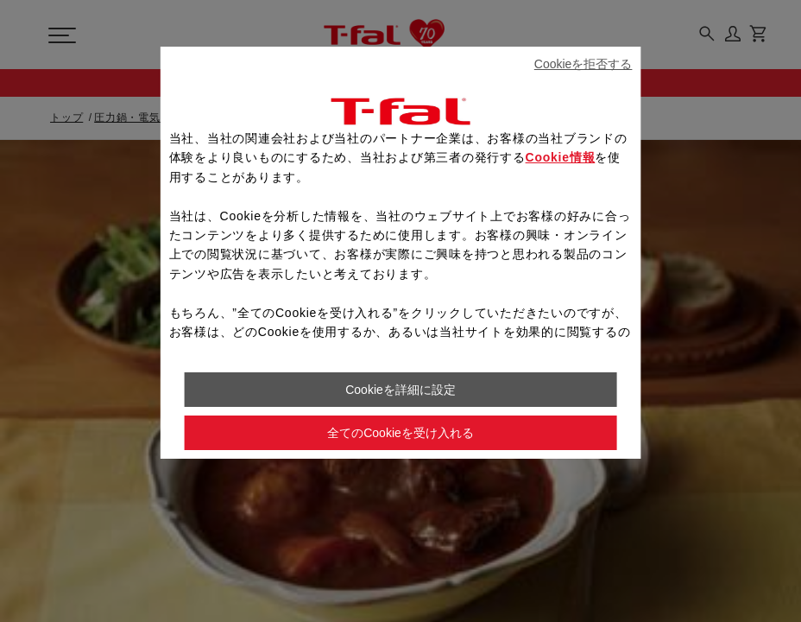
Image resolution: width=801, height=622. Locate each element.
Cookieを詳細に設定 (400, 390)
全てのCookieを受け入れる (400, 433)
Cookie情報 (561, 157)
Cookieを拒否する (583, 64)
